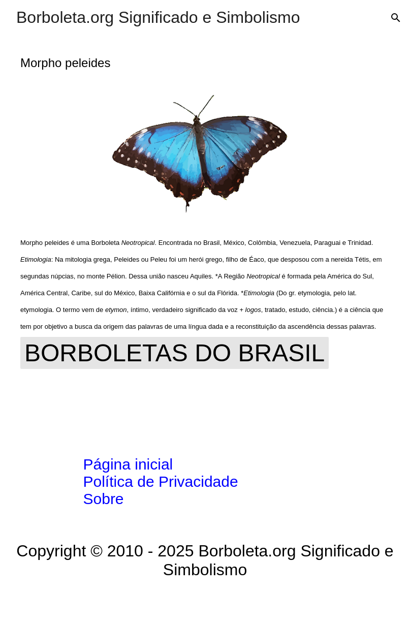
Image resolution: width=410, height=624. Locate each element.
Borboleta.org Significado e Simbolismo (158, 17)
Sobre (103, 498)
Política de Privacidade (160, 481)
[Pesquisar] (396, 18)
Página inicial (128, 464)
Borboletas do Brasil (174, 352)
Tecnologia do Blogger (205, 601)
